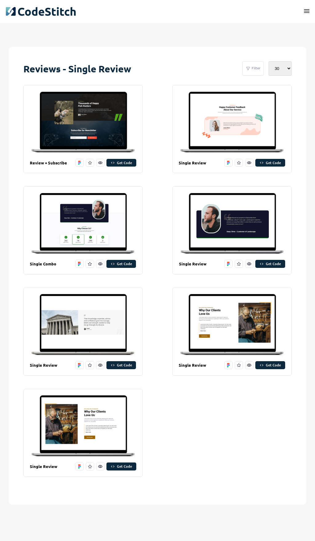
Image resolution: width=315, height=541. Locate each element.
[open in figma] (79, 163)
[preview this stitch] (100, 163)
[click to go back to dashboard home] (41, 11)
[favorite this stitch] (90, 163)
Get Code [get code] (121, 162)
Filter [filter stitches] (253, 68)
